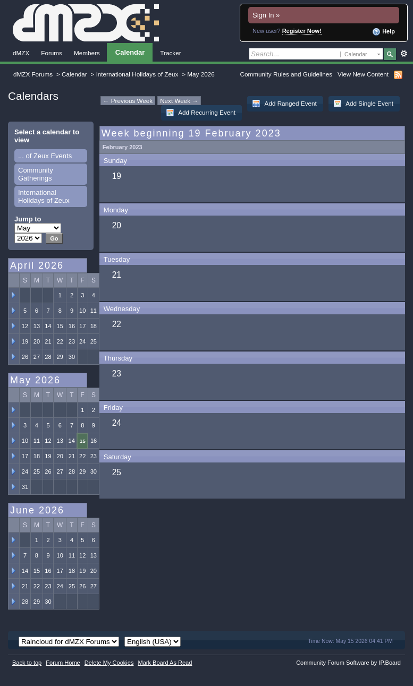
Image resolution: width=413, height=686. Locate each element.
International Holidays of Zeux (137, 74)
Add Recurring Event (200, 112)
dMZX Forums (33, 74)
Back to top (26, 662)
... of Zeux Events (45, 156)
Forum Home (63, 662)
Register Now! (302, 31)
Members (87, 52)
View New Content (363, 74)
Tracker (170, 52)
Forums (51, 52)
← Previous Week (128, 100)
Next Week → (179, 100)
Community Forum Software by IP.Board (348, 662)
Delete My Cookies (109, 662)
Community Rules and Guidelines (286, 74)
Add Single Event (363, 103)
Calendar (130, 52)
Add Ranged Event (284, 103)
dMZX (21, 52)
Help (383, 32)
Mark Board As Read (165, 662)
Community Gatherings (35, 174)
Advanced (403, 53)
